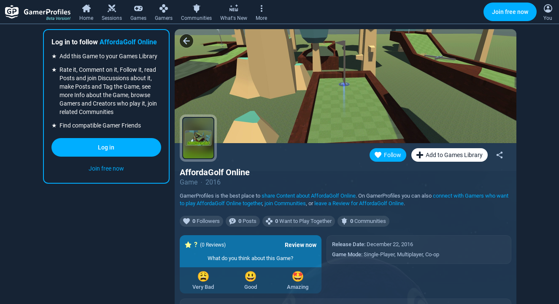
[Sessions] (111, 11)
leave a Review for (359, 203)
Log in (106, 147)
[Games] (138, 11)
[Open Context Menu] (547, 12)
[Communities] (196, 11)
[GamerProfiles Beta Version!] (38, 12)
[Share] (499, 155)
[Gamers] (164, 11)
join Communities (285, 203)
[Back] (186, 41)
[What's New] (233, 11)
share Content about (309, 196)
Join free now (510, 11)
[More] (261, 11)
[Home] (86, 11)
